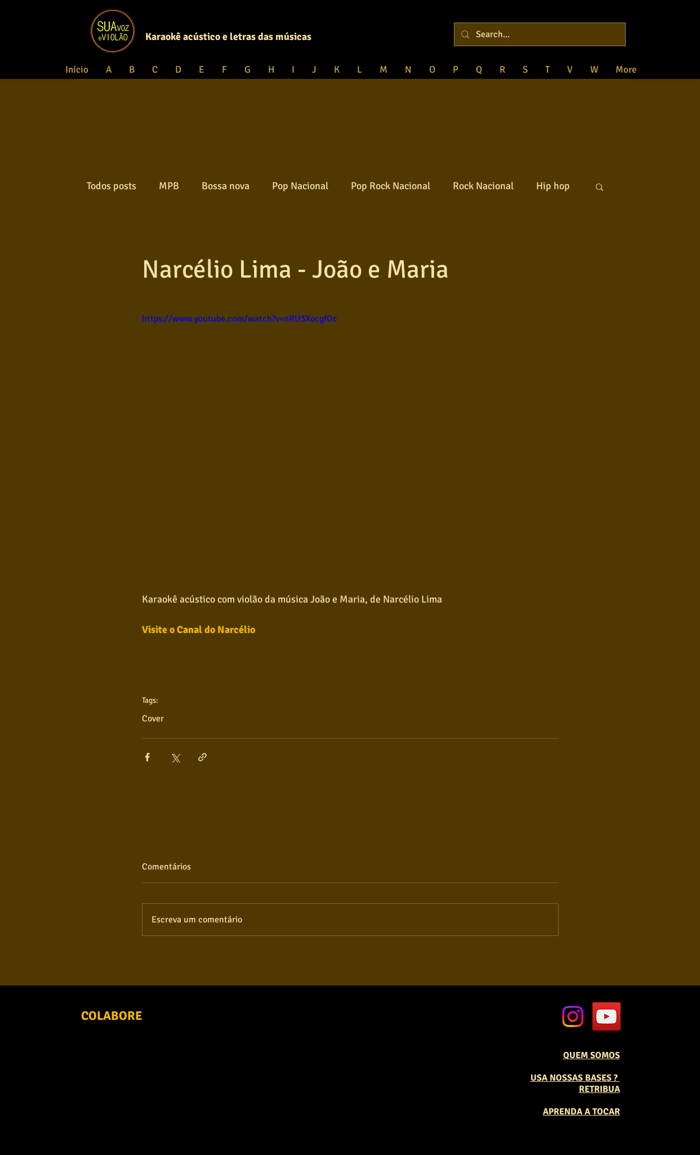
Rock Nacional (483, 186)
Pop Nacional (300, 186)
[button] (599, 186)
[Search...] (538, 34)
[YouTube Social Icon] (606, 1016)
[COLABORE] (111, 1015)
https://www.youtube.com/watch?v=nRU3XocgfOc (239, 318)
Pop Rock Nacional (390, 186)
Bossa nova (225, 186)
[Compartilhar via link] (202, 757)
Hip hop (553, 186)
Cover (153, 718)
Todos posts (111, 186)
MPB (169, 186)
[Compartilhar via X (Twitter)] (175, 757)
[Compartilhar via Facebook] (147, 757)
